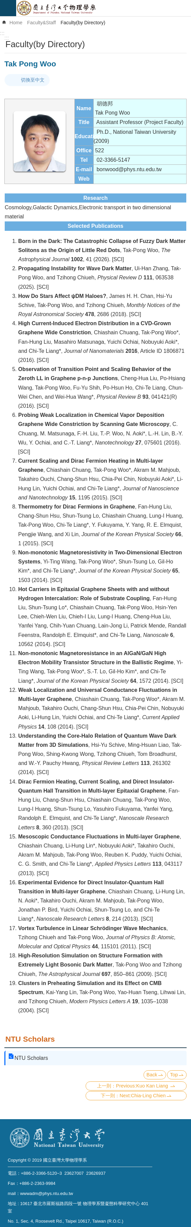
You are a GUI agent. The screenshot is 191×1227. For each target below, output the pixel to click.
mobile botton (8, 8)
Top (174, 1074)
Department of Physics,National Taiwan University (103, 8)
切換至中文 (32, 80)
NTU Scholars (30, 1039)
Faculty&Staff (41, 22)
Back (152, 1074)
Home (15, 22)
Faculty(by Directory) (83, 22)
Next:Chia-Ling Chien (143, 1095)
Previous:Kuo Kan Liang (142, 1085)
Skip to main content (3, 3)
